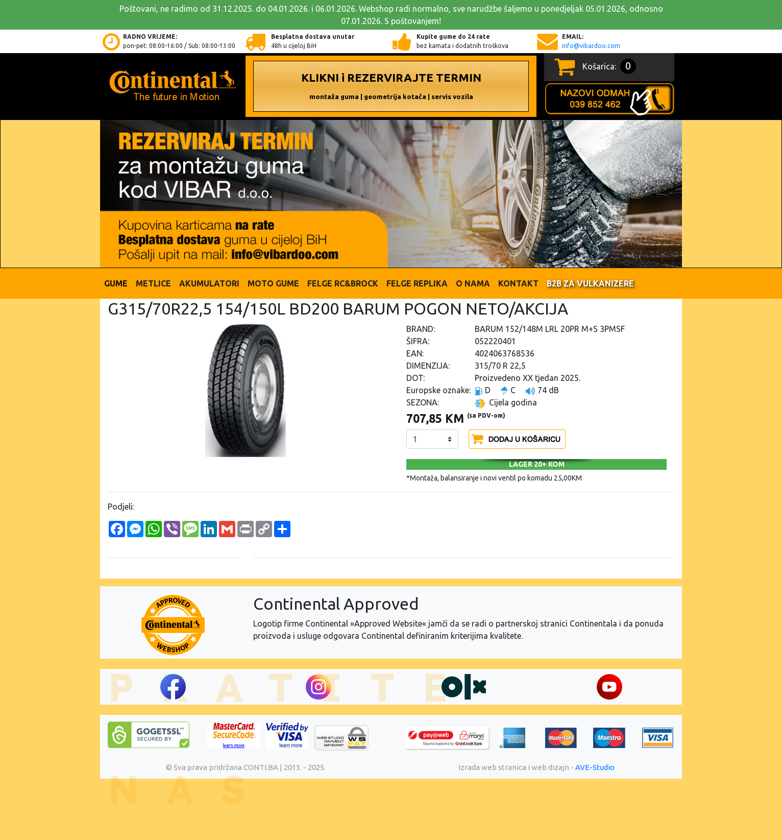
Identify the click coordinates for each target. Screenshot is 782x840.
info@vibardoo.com (591, 45)
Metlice (153, 283)
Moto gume (273, 283)
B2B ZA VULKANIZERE (590, 283)
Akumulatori (209, 283)
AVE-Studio (595, 767)
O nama (473, 283)
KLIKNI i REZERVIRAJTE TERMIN (391, 86)
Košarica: (609, 66)
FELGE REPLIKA (417, 283)
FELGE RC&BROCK (342, 283)
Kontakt (518, 283)
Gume (116, 283)
